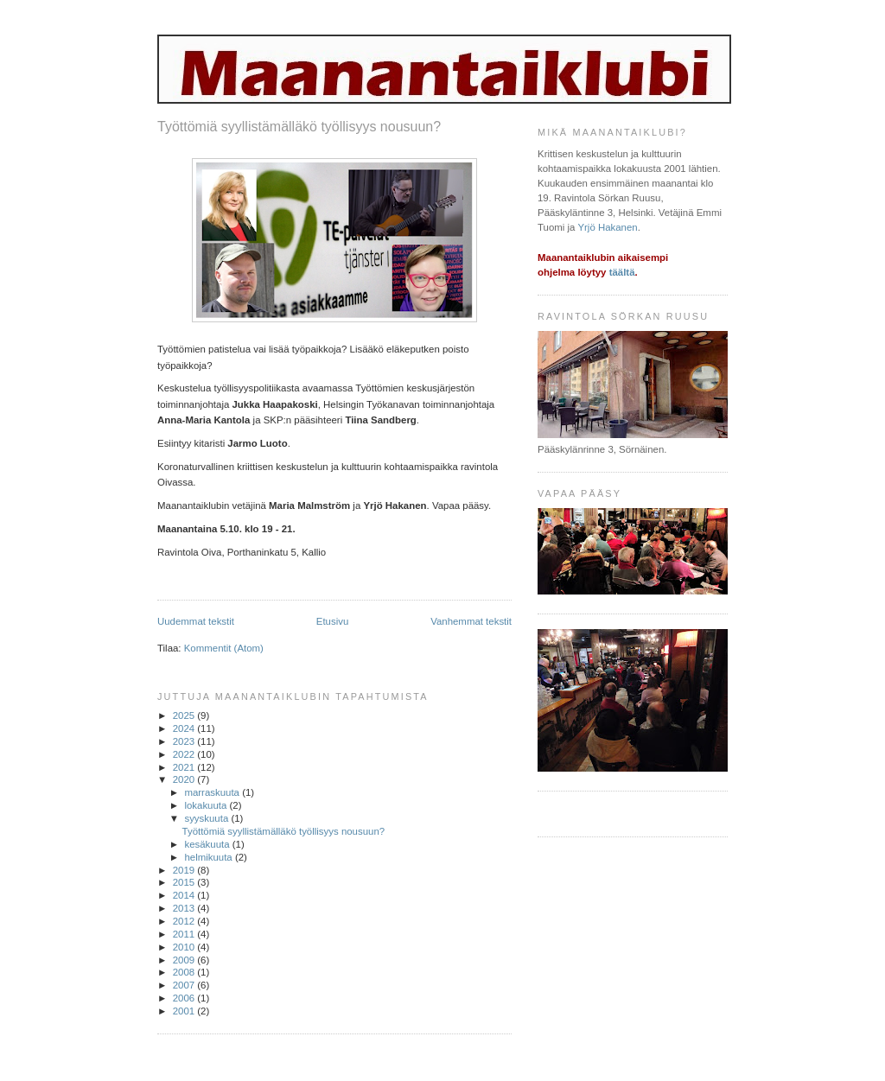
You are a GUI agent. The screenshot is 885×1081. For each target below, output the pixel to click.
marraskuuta (213, 792)
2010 (185, 947)
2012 (185, 921)
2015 (185, 882)
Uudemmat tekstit (195, 621)
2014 (185, 895)
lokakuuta (206, 805)
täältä (622, 272)
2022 (185, 754)
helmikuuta (209, 857)
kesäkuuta (208, 844)
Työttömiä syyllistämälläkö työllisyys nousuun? (299, 126)
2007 (185, 985)
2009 (185, 960)
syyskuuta (207, 818)
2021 (185, 767)
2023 (185, 741)
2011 (185, 934)
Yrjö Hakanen (607, 227)
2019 (185, 870)
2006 (185, 998)
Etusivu (332, 621)
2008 (185, 972)
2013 (185, 908)
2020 (185, 779)
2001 (185, 1011)
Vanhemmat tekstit (471, 621)
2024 (185, 728)
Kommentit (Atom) (224, 648)
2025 (185, 715)
